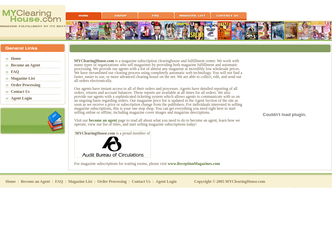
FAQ (15, 71)
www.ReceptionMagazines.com (194, 163)
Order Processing (25, 85)
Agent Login (21, 98)
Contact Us (20, 91)
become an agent (103, 120)
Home (16, 58)
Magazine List (23, 78)
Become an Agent (25, 65)
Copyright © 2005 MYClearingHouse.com (229, 181)
